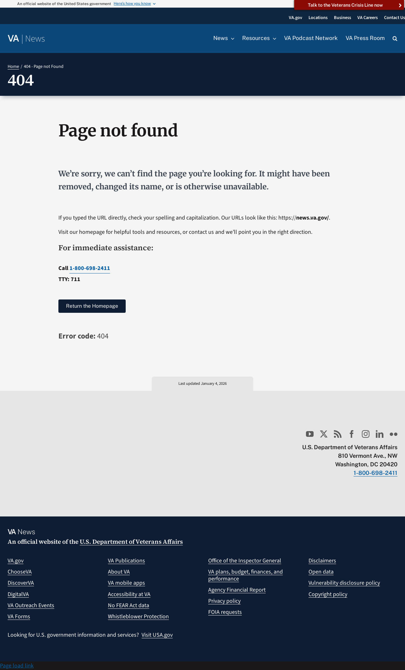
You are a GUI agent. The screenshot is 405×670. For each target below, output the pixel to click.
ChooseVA (20, 572)
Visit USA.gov (157, 635)
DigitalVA (18, 594)
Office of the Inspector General (244, 561)
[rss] (338, 434)
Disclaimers (322, 561)
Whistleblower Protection (138, 617)
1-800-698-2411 (90, 268)
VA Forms (19, 617)
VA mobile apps (126, 583)
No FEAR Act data (128, 605)
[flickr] (393, 434)
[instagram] (365, 434)
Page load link (17, 666)
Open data (321, 572)
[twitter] (324, 434)
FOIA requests (225, 612)
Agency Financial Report (237, 590)
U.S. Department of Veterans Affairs (131, 541)
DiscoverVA (21, 583)
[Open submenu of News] (231, 38)
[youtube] (310, 434)
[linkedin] (379, 434)
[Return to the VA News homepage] (26, 38)
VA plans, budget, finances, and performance (245, 575)
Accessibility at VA (129, 594)
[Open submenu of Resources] (273, 38)
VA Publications (126, 561)
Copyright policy (328, 594)
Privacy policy (224, 601)
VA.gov (15, 561)
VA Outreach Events (31, 605)
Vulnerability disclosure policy (344, 583)
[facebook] (351, 434)
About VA (119, 572)
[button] (395, 39)
